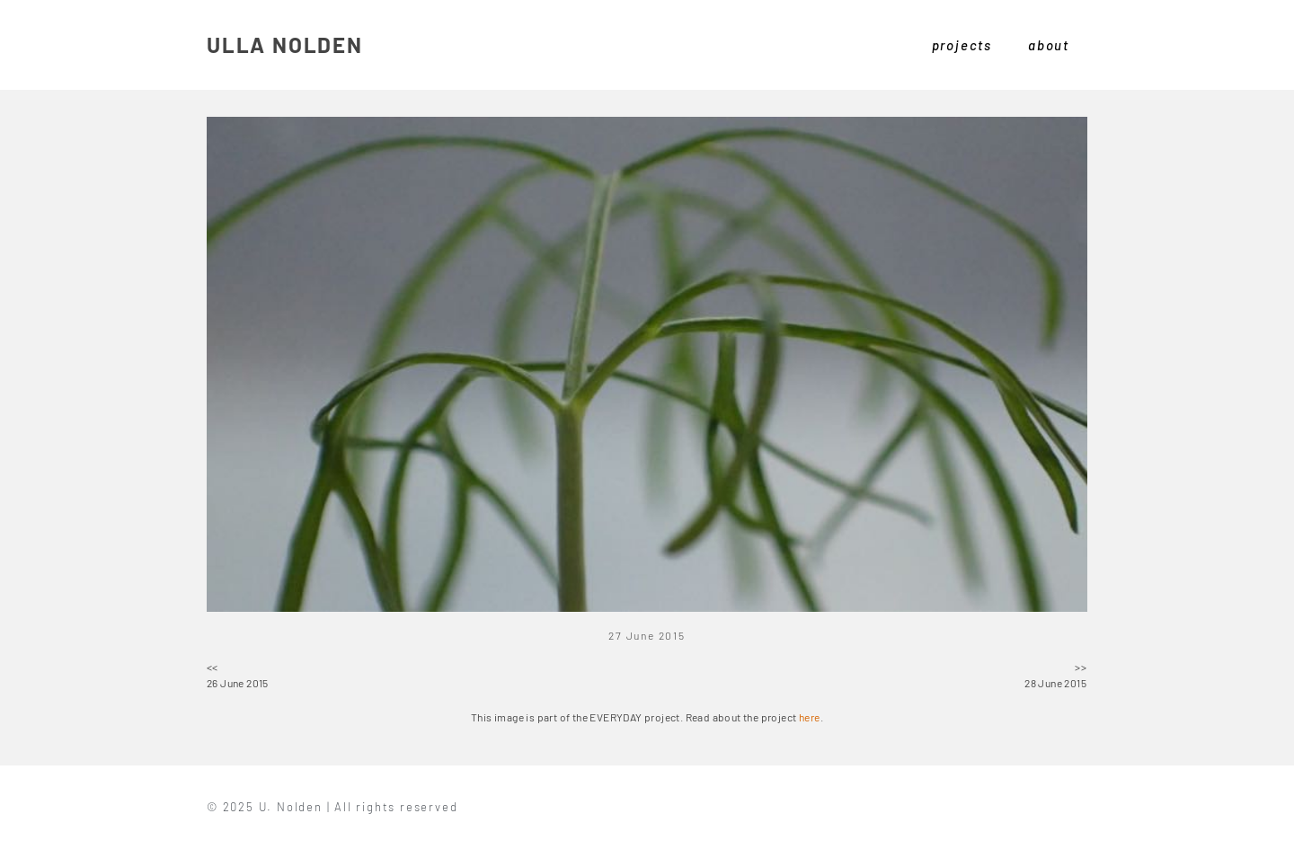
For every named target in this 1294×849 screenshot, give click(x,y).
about (1048, 45)
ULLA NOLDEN (285, 44)
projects (962, 45)
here (809, 717)
